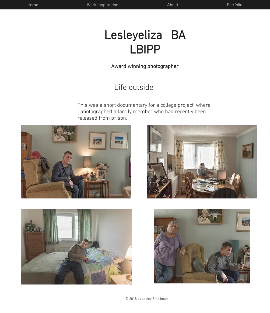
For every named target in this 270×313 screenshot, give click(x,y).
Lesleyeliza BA (144, 36)
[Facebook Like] (240, 75)
